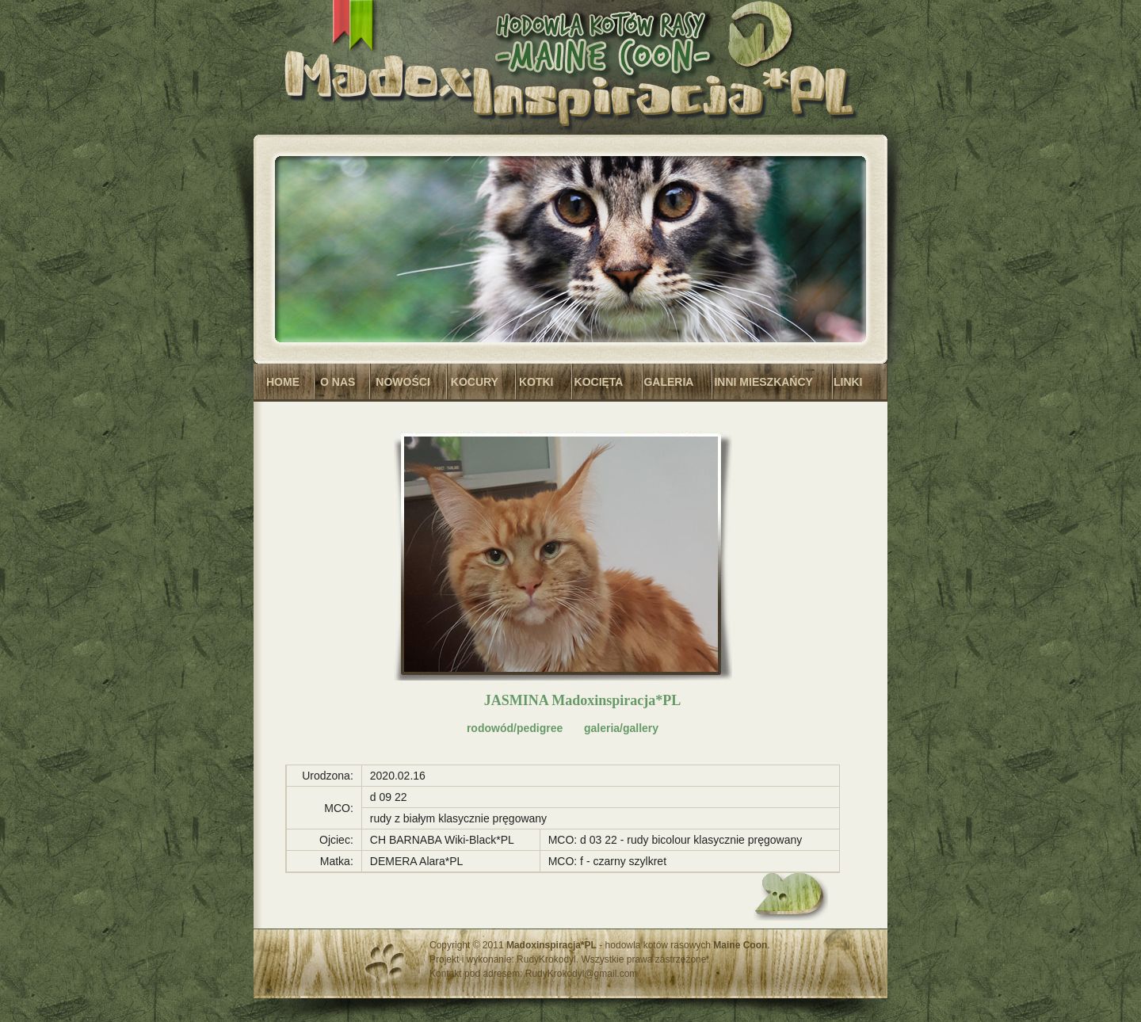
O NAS (337, 382)
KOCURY (474, 382)
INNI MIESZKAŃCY (763, 382)
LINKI (848, 382)
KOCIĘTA (599, 382)
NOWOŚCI (402, 382)
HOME (283, 382)
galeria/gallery (621, 728)
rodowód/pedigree (515, 728)
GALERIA (668, 382)
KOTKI (536, 382)
